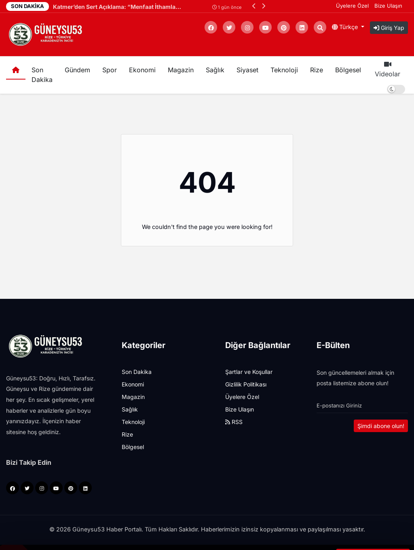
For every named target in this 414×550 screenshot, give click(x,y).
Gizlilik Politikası (245, 384)
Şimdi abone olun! (380, 425)
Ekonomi (142, 70)
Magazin (181, 70)
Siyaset (247, 70)
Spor (109, 70)
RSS (234, 421)
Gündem (77, 70)
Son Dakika (42, 75)
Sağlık (215, 70)
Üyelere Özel (352, 5)
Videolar (387, 69)
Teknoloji (284, 70)
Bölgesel (348, 70)
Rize (316, 70)
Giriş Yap (389, 27)
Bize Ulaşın (388, 5)
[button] (254, 5)
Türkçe (345, 26)
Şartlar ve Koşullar (248, 371)
